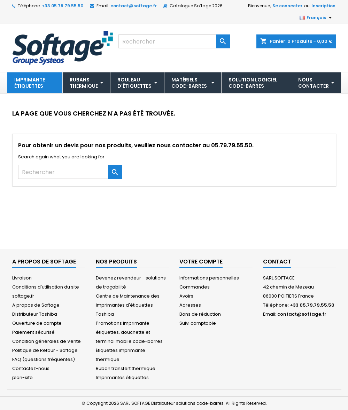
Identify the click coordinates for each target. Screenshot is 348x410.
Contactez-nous (30, 368)
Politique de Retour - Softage (45, 350)
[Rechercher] (174, 41)
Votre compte (201, 262)
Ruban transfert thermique (125, 368)
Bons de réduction (200, 314)
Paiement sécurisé (33, 332)
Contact (277, 262)
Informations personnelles (209, 278)
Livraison (22, 278)
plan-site (22, 377)
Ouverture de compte (37, 323)
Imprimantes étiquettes (122, 377)
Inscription (323, 6)
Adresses (190, 305)
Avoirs (186, 296)
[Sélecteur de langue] (316, 18)
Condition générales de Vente (46, 341)
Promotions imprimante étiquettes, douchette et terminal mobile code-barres (129, 332)
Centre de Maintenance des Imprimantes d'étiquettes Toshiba (128, 305)
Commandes (194, 287)
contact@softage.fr (133, 6)
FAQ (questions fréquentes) (43, 359)
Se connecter (287, 6)
